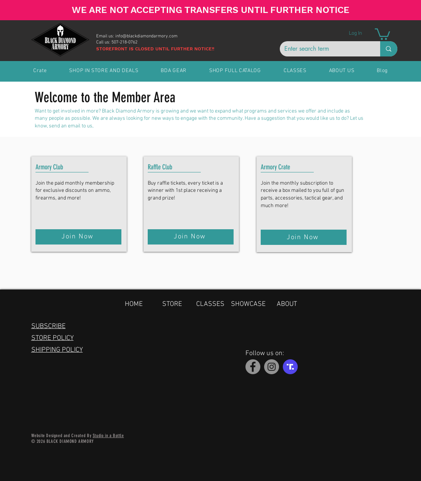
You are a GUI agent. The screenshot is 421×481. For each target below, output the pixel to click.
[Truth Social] (290, 366)
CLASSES (210, 304)
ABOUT (287, 304)
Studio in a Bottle (108, 435)
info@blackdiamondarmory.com (146, 36)
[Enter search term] (324, 48)
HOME (134, 304)
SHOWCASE (248, 304)
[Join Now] (78, 237)
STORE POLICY (52, 338)
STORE (172, 304)
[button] (382, 33)
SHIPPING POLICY (57, 350)
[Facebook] (252, 366)
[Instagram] (271, 366)
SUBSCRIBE (48, 326)
